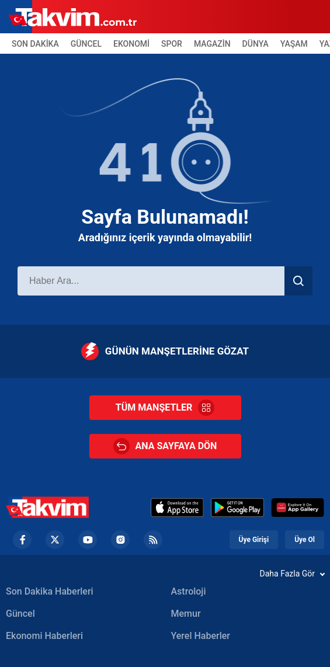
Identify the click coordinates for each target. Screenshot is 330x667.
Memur (186, 613)
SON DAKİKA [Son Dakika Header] (35, 43)
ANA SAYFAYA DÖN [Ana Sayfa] (165, 446)
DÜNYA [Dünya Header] (255, 43)
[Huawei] (297, 507)
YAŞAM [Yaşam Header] (294, 43)
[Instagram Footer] (120, 539)
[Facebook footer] (22, 539)
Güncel (20, 613)
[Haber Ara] (151, 281)
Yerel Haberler (200, 635)
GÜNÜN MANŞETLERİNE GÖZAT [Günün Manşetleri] (165, 351)
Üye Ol (304, 540)
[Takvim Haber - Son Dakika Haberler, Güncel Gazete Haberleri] (47, 507)
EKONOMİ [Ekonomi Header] (131, 43)
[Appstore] (177, 507)
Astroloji (188, 591)
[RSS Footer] (153, 539)
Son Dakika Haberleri (49, 591)
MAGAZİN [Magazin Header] (212, 43)
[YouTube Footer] (87, 539)
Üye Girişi (254, 540)
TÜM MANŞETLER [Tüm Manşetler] (165, 407)
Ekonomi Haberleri (44, 635)
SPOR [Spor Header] (171, 43)
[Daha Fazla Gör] (165, 574)
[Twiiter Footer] (55, 539)
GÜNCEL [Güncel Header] (86, 43)
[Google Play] (237, 507)
